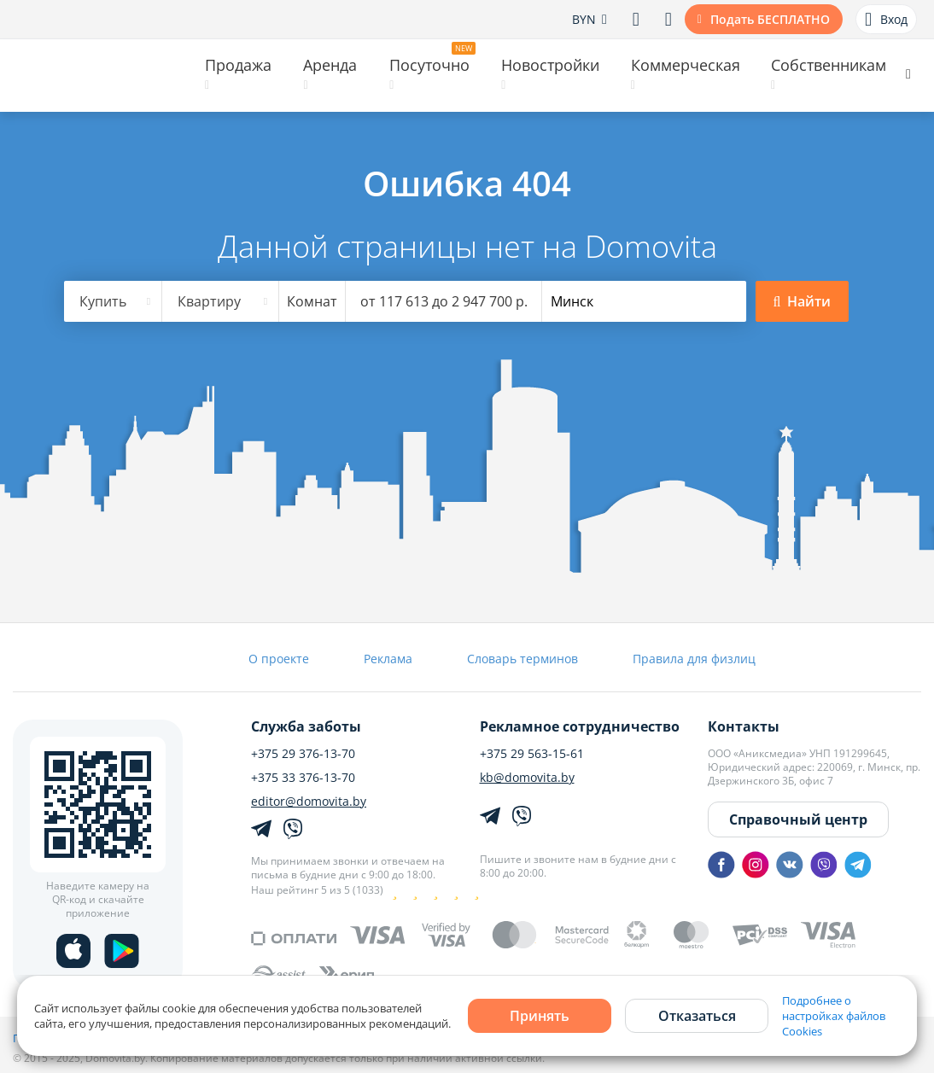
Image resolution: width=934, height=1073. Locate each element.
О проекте (278, 658)
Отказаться (697, 1015)
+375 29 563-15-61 (532, 754)
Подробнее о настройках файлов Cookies (833, 1016)
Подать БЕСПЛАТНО (770, 19)
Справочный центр (798, 819)
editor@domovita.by (308, 801)
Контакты (743, 726)
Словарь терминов (522, 658)
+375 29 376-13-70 (303, 754)
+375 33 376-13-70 (303, 777)
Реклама (388, 658)
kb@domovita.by (527, 777)
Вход (886, 19)
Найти (802, 301)
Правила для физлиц (694, 658)
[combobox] (113, 301)
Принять (539, 1015)
